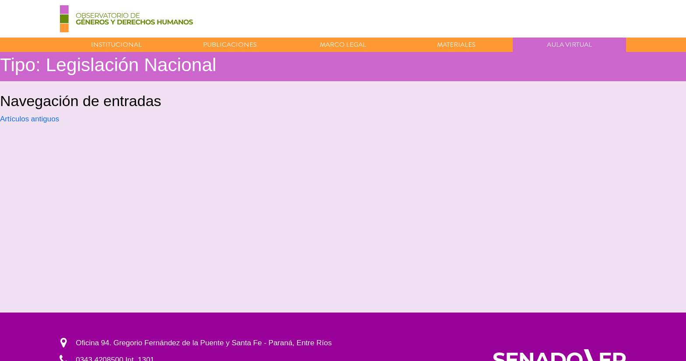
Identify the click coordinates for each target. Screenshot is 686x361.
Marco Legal (343, 44)
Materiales (456, 44)
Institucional (116, 44)
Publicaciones (230, 44)
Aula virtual (569, 44)
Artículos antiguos (29, 119)
